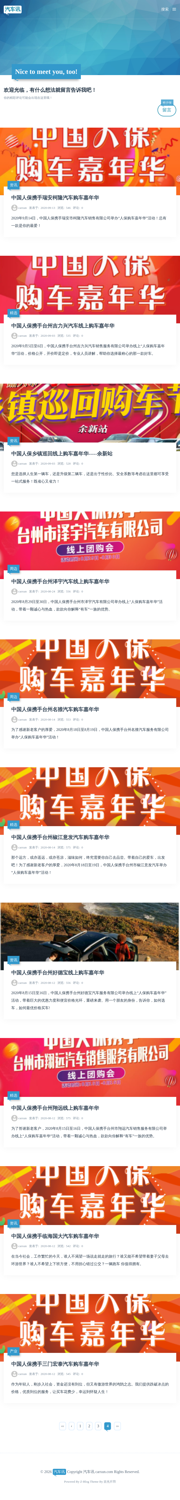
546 (64, 208)
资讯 (13, 185)
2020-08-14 (42, 719)
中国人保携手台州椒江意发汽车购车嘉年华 (60, 837)
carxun (22, 208)
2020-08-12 (42, 983)
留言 (167, 108)
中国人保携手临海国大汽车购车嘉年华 (55, 1236)
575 (64, 847)
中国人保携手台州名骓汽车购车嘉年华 (55, 709)
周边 (13, 569)
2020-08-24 (42, 591)
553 (64, 719)
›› (117, 1426)
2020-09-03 (42, 335)
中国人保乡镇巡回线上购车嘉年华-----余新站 (61, 454)
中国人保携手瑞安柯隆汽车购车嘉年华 (55, 198)
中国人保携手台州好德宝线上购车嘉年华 (57, 973)
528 (64, 463)
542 (64, 1246)
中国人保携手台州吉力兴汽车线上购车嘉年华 (62, 326)
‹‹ (62, 1426)
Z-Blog (84, 1481)
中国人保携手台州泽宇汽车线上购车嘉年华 (60, 581)
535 (64, 335)
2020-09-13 (42, 208)
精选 (13, 313)
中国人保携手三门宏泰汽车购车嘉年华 (55, 1364)
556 (64, 591)
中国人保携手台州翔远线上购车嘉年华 (55, 1108)
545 (64, 1374)
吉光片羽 (110, 1481)
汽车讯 (12, 9)
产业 (13, 1351)
